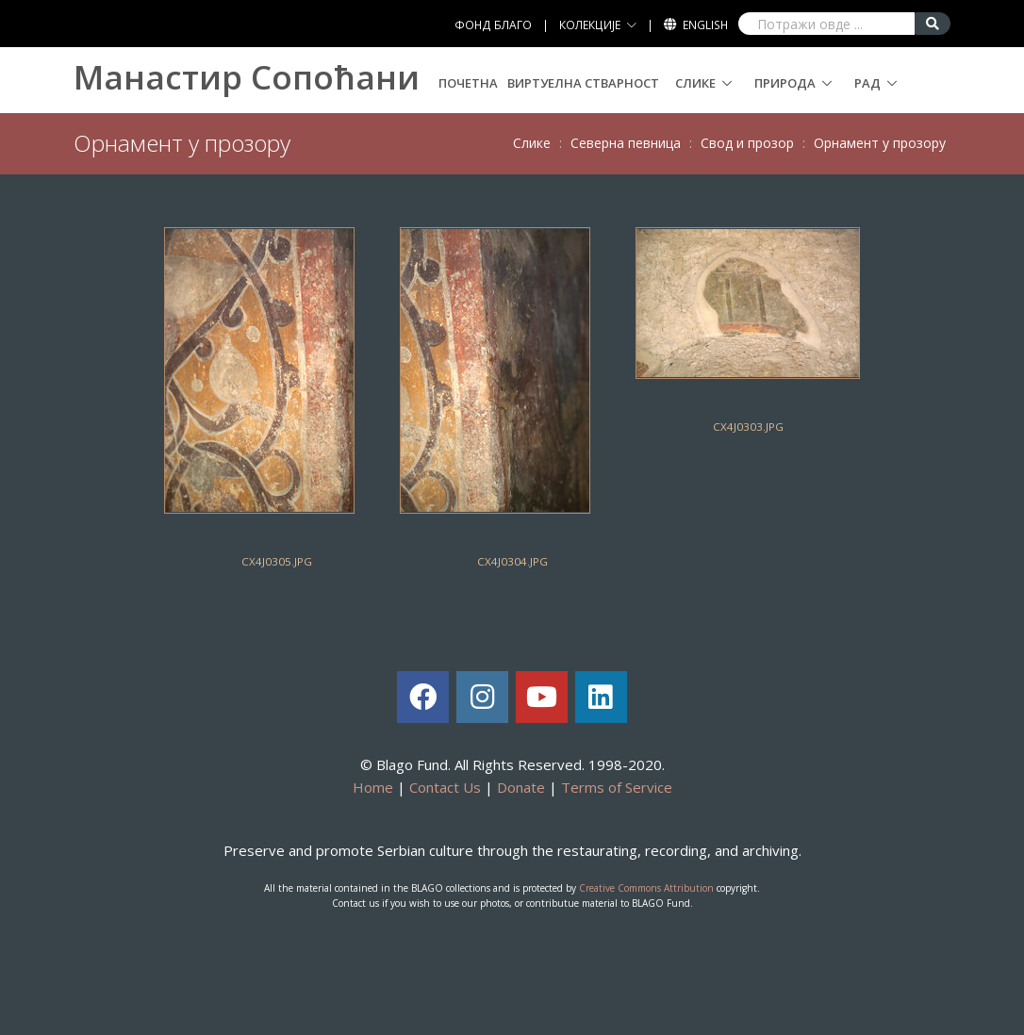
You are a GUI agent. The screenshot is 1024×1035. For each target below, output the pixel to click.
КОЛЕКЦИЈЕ (589, 25)
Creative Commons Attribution (646, 888)
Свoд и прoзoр (747, 143)
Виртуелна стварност (583, 82)
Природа (785, 82)
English (705, 25)
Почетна (468, 82)
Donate (521, 787)
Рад (867, 82)
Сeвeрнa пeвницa (625, 143)
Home (373, 787)
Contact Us (445, 787)
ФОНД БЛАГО (493, 25)
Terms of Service (616, 787)
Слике (695, 82)
